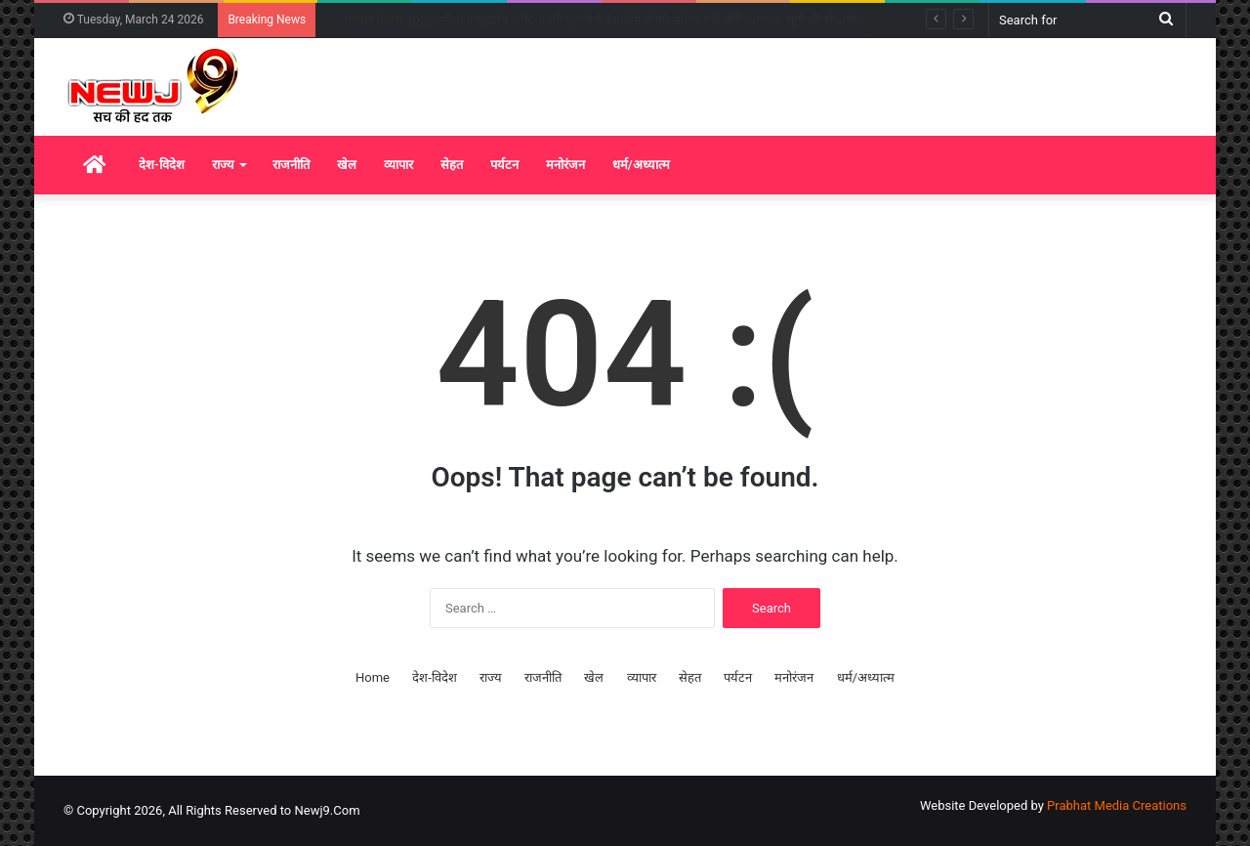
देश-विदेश (162, 164)
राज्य (223, 164)
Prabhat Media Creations (1117, 805)
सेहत (451, 164)
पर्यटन (504, 164)
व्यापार (398, 164)
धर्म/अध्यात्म (641, 164)
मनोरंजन (565, 164)
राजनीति (291, 164)
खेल (346, 164)
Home (372, 677)
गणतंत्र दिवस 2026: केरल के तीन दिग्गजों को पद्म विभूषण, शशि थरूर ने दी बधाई (526, 20)
